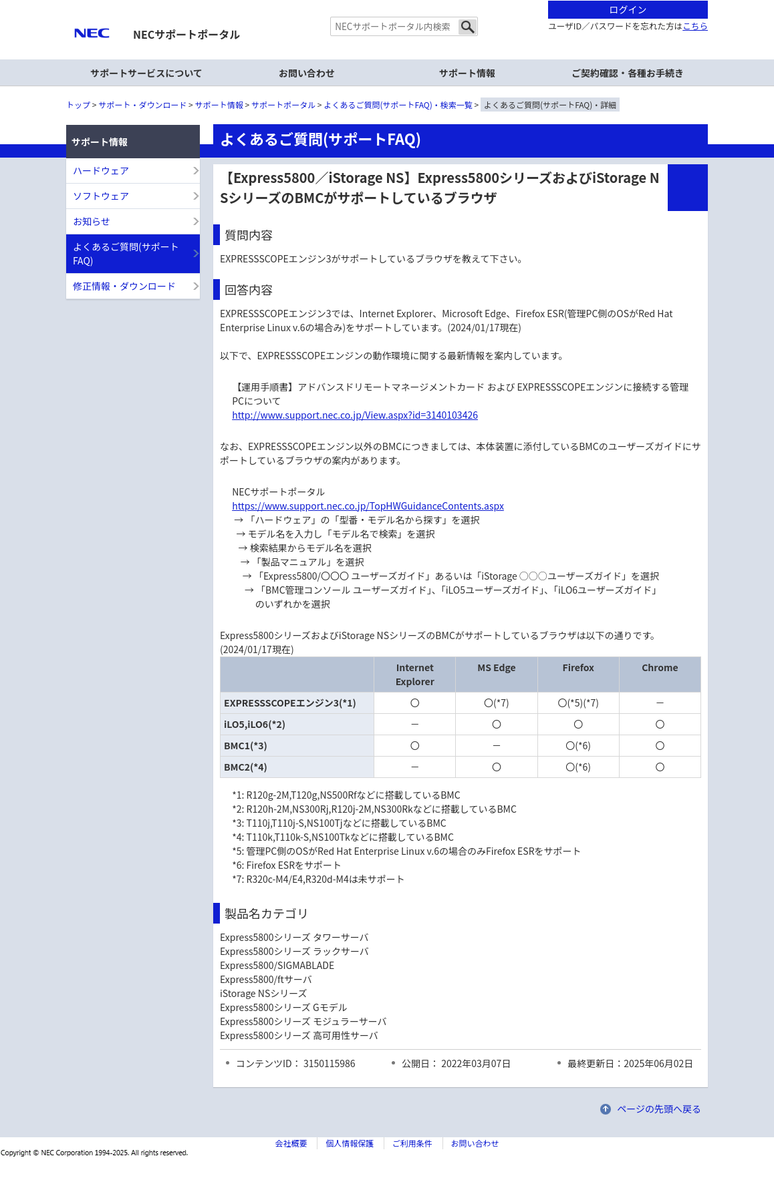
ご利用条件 (412, 1143)
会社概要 (291, 1143)
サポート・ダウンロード (142, 104)
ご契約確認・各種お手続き (627, 72)
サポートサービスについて (146, 72)
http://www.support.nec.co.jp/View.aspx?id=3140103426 (355, 414)
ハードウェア (101, 170)
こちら (695, 25)
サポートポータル (283, 104)
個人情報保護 (350, 1143)
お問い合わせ (307, 72)
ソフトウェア (101, 195)
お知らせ (91, 221)
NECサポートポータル (186, 34)
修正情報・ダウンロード (124, 285)
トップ (78, 104)
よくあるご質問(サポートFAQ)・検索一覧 (398, 104)
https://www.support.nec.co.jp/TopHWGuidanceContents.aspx (368, 505)
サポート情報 (219, 104)
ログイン (628, 9)
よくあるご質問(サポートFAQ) (126, 253)
